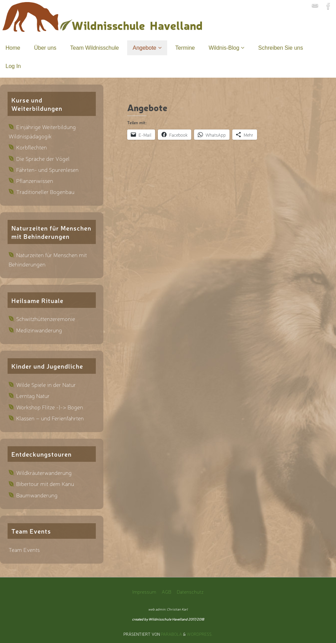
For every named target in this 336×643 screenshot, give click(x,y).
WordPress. (200, 634)
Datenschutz (190, 591)
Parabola (171, 634)
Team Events (24, 549)
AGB (166, 591)
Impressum (144, 591)
